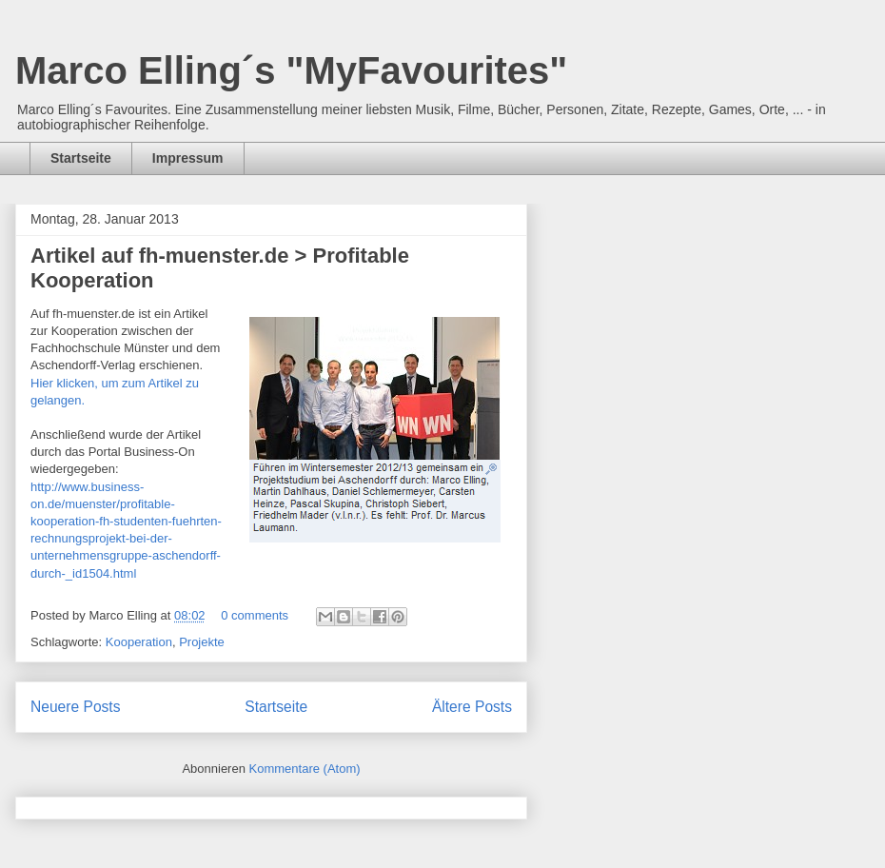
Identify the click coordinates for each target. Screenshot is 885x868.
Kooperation (139, 642)
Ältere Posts (472, 707)
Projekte (202, 642)
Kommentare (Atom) (305, 768)
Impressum (188, 158)
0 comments (254, 615)
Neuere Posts (75, 707)
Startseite (80, 158)
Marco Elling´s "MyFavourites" (291, 70)
